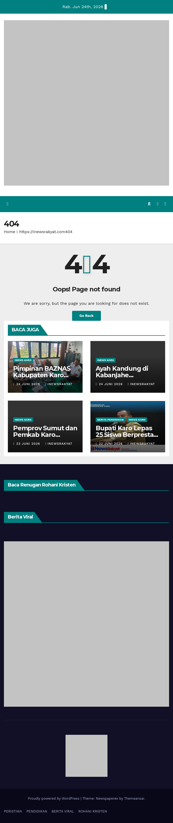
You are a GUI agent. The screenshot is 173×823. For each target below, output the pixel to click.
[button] (149, 203)
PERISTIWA (13, 811)
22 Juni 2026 (111, 443)
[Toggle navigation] (165, 204)
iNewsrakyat (58, 384)
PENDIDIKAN (36, 811)
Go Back (86, 315)
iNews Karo (23, 359)
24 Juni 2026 (28, 384)
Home (9, 231)
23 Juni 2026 (28, 443)
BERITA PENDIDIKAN (110, 419)
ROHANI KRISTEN (92, 811)
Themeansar (134, 798)
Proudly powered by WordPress (54, 798)
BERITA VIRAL (63, 811)
